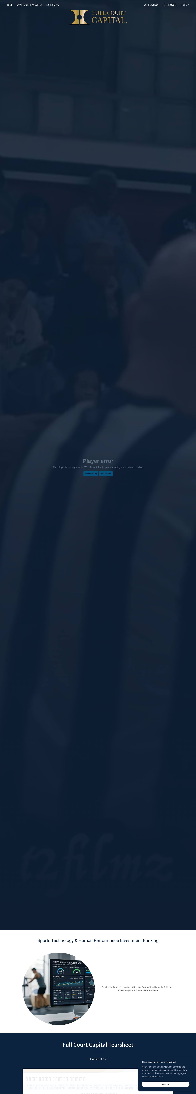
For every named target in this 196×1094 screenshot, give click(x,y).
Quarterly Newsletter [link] (29, 5)
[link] (98, 4)
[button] (185, 5)
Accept (165, 1084)
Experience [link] (52, 5)
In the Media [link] (170, 5)
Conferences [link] (151, 5)
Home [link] (10, 5)
